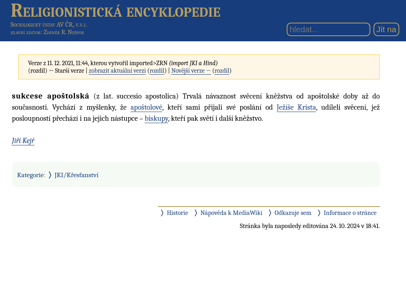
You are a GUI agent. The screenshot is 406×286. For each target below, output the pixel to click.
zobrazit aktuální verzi (117, 70)
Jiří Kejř (23, 140)
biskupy (156, 118)
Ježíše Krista (296, 107)
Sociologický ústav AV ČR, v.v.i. (49, 24)
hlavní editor (26, 32)
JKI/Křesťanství (77, 175)
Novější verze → (191, 70)
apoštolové (146, 107)
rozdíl (156, 70)
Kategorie (30, 175)
